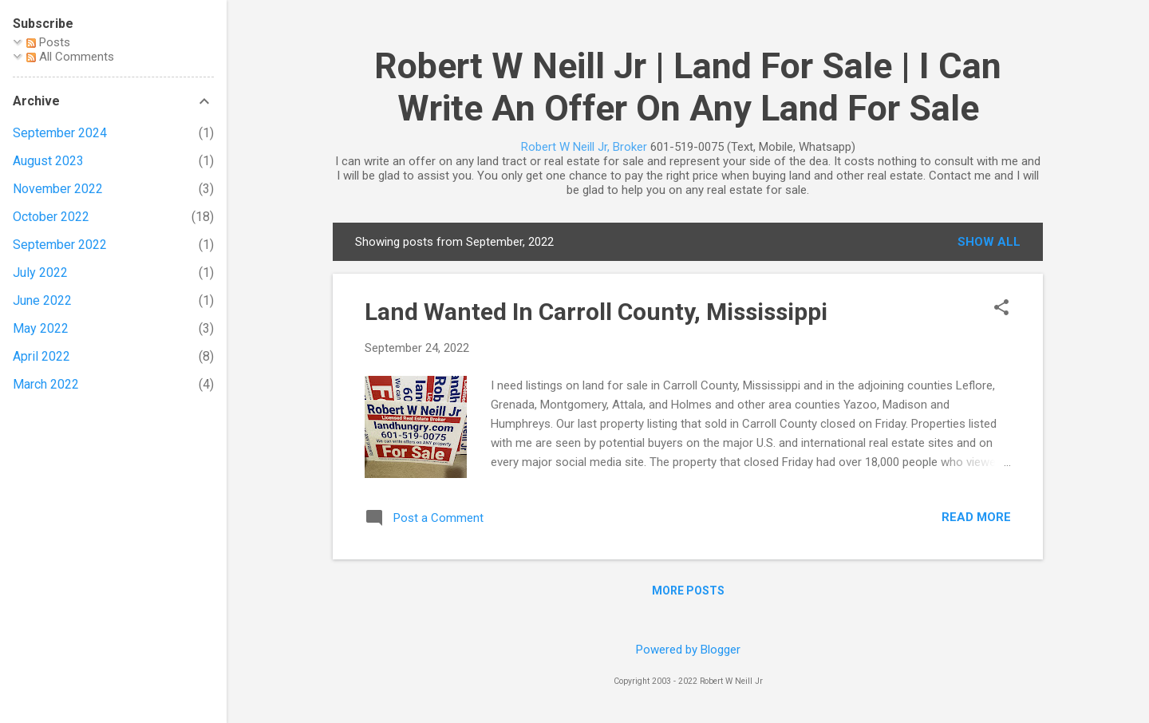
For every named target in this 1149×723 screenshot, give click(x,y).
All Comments (70, 56)
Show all (989, 242)
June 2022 (42, 300)
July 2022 (40, 272)
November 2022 (58, 188)
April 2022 (41, 356)
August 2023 (48, 160)
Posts (48, 42)
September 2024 (60, 132)
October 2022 (51, 216)
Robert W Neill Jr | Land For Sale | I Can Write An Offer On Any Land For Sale (687, 87)
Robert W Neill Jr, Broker (584, 147)
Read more (976, 517)
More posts (688, 590)
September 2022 (60, 244)
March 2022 (46, 384)
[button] (1001, 309)
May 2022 (41, 328)
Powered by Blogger (688, 649)
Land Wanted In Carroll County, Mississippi (596, 312)
